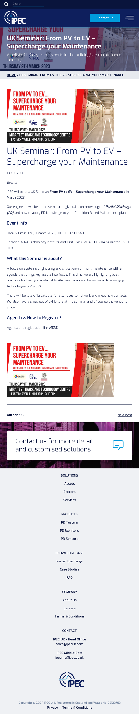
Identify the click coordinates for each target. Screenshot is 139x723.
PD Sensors (69, 539)
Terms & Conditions (69, 616)
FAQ (69, 577)
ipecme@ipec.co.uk (69, 657)
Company (69, 592)
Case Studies (69, 569)
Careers (70, 608)
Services (69, 500)
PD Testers (69, 522)
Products (69, 514)
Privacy (52, 707)
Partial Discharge (69, 561)
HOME (11, 75)
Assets (69, 483)
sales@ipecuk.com (69, 644)
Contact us (105, 18)
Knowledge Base (70, 553)
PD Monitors (69, 530)
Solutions (69, 475)
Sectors (69, 492)
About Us (69, 600)
